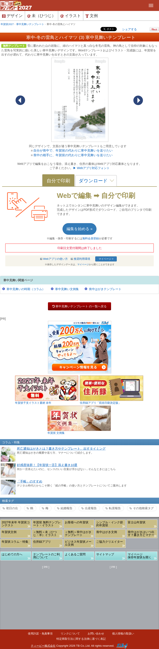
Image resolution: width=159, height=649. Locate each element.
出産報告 (91, 508)
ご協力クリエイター (109, 541)
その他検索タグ (143, 508)
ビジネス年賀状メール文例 (78, 543)
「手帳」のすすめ (29, 481)
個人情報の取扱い (123, 633)
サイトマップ (105, 554)
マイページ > (106, 258)
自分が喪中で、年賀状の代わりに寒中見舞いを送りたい (73, 150)
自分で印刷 (58, 180)
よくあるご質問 (75, 554)
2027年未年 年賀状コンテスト (16, 524)
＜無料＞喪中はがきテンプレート (78, 533)
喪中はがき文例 (106, 532)
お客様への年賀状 (76, 522)
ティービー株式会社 (43, 645)
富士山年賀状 (136, 522)
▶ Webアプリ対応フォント (91, 168)
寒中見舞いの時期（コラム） (26, 289)
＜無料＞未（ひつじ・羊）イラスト (45, 533)
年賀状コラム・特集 (15, 541)
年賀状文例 (9, 532)
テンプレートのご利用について (46, 556)
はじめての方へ (12, 554)
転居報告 (115, 508)
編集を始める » (79, 229)
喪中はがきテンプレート (105, 289)
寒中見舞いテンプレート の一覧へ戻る (79, 306)
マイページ (83, 264)
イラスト (70, 15)
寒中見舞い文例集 (67, 289)
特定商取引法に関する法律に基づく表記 (81, 638)
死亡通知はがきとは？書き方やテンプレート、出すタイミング (61, 448)
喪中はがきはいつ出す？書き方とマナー (141, 533)
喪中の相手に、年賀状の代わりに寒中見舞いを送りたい (73, 155)
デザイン (12, 15)
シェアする (129, 29)
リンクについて (70, 633)
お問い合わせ (96, 633)
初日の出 (12, 508)
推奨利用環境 (82, 258)
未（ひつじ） (41, 15)
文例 (92, 15)
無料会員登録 (90, 238)
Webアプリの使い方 (55, 258)
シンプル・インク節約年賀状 (109, 524)
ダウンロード (93, 180)
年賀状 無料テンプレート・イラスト (47, 524)
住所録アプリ (42, 541)
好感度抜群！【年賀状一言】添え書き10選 (47, 465)
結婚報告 (66, 508)
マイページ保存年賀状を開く (139, 556)
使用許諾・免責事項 (40, 633)
